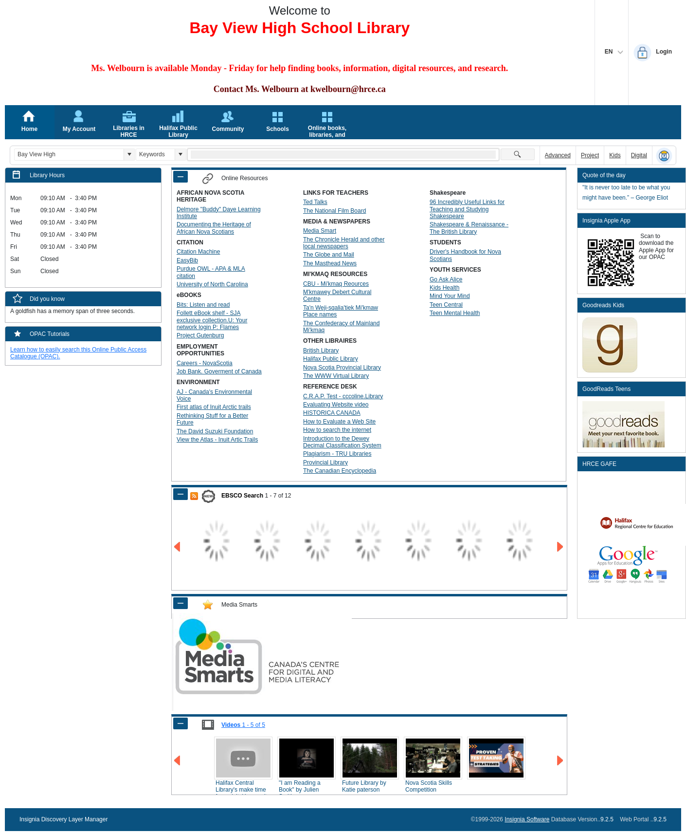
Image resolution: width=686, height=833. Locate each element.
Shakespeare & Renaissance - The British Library (469, 228)
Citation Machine (198, 251)
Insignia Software (527, 819)
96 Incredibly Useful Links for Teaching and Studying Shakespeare (467, 209)
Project (590, 155)
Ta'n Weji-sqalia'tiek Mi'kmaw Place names (340, 311)
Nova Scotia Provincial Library (342, 367)
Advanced (558, 155)
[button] (129, 154)
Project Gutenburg (200, 335)
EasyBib (187, 260)
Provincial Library (325, 462)
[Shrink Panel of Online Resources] (180, 177)
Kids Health (444, 287)
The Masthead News (330, 263)
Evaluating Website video (336, 404)
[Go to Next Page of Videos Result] (560, 761)
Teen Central (446, 304)
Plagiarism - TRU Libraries (337, 453)
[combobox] (69, 154)
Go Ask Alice (446, 279)
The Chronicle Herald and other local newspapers (343, 243)
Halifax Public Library (330, 358)
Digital (639, 155)
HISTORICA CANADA (332, 412)
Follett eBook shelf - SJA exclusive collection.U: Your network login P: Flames (212, 320)
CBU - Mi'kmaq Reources (336, 283)
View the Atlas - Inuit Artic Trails (217, 439)
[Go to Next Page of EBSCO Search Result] (560, 547)
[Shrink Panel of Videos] (180, 723)
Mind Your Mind (450, 296)
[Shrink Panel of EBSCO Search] (180, 494)
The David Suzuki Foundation (215, 431)
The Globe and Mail (328, 254)
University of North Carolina (212, 284)
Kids (614, 155)
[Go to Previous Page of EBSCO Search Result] (177, 547)
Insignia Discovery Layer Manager (63, 819)
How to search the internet (337, 429)
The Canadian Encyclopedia (339, 470)
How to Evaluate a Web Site (339, 421)
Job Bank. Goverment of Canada (219, 371)
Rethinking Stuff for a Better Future (212, 419)
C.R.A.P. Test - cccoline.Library (343, 396)
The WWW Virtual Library (336, 375)
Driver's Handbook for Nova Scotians (465, 255)
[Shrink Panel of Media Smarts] (180, 603)
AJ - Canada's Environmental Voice (214, 395)
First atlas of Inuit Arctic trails (214, 407)
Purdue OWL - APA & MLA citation (211, 272)
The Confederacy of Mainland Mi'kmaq (341, 326)
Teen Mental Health (455, 313)
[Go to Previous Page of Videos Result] (177, 761)
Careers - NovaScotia (205, 363)
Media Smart (319, 230)
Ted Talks (315, 202)
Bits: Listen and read (203, 304)
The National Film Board (334, 210)
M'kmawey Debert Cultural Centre (337, 295)
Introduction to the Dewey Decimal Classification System (342, 442)
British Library (321, 350)
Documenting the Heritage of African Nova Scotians (214, 228)
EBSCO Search (242, 495)
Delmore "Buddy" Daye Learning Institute (219, 213)
